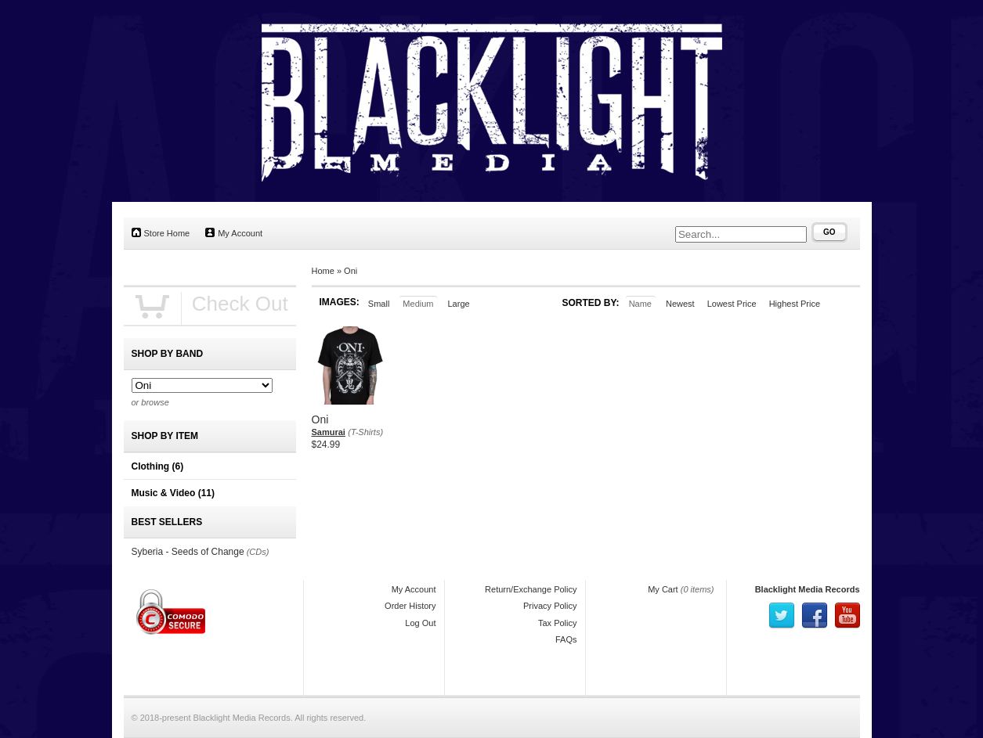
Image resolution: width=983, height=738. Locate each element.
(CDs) (258, 551)
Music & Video (173, 493)
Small (379, 303)
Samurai (328, 432)
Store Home (161, 233)
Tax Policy (557, 623)
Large (458, 303)
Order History (410, 605)
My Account (233, 233)
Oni (350, 270)
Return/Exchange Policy (530, 589)
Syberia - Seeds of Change (188, 551)
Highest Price (794, 303)
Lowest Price (732, 303)
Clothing (158, 466)
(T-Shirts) (365, 432)
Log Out (420, 623)
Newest (680, 303)
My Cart (663, 589)
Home (323, 270)
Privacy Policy (549, 605)
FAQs (566, 639)
